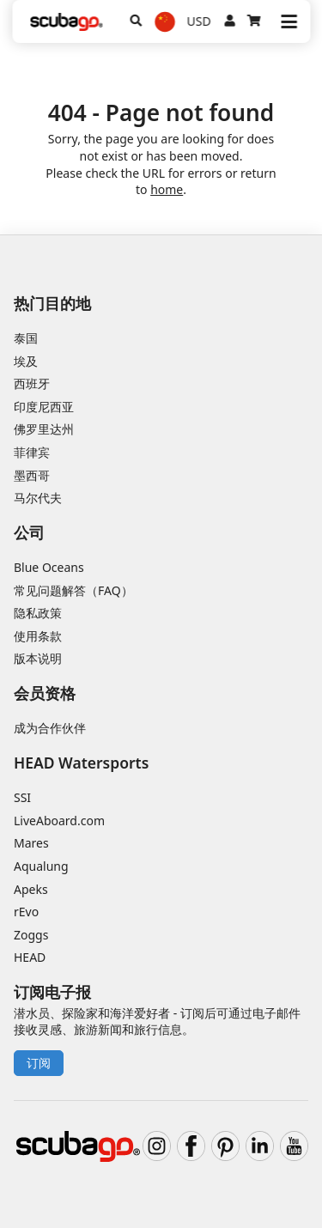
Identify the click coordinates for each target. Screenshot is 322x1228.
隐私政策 (38, 613)
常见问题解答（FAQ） (73, 590)
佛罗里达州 (44, 429)
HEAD (30, 957)
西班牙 (32, 383)
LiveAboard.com (59, 820)
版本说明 (38, 658)
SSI (22, 797)
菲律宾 (32, 452)
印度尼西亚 (44, 406)
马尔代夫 (38, 497)
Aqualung (41, 866)
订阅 (39, 1063)
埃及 (26, 361)
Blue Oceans (49, 567)
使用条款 (38, 636)
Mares (31, 843)
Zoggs (31, 935)
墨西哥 (32, 475)
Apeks (31, 889)
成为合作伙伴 (50, 728)
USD (199, 21)
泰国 (26, 338)
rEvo (26, 911)
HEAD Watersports (81, 762)
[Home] (66, 22)
